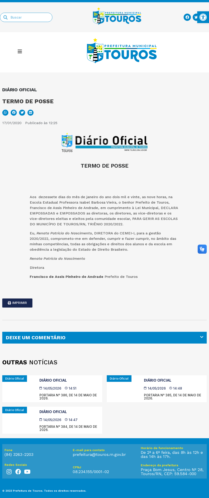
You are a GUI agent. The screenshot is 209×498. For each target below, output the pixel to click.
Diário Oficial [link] (53, 380)
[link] (203, 17)
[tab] (104, 338)
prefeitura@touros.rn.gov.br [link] (99, 454)
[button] (5, 113)
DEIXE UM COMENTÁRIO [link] (36, 337)
